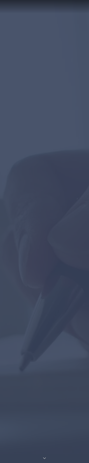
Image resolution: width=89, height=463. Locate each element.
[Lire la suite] (44, 457)
